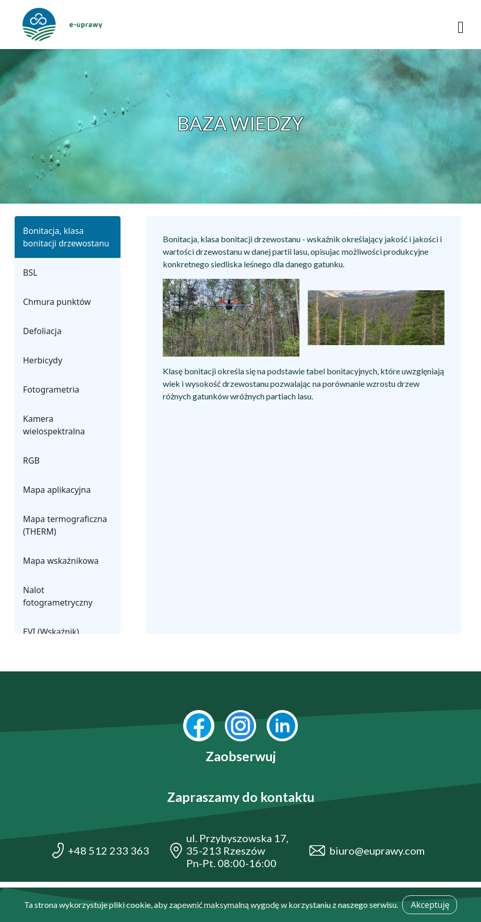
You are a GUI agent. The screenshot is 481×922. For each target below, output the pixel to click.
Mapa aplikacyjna (57, 489)
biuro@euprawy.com (377, 850)
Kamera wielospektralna (54, 425)
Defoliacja (42, 331)
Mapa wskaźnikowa (61, 560)
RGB (31, 460)
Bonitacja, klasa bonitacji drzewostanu (66, 237)
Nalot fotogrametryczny (58, 596)
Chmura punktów (57, 302)
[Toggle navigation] (461, 24)
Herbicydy (42, 360)
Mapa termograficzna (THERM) (65, 525)
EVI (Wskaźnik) (51, 631)
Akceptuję (430, 905)
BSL (30, 272)
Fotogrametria (51, 389)
